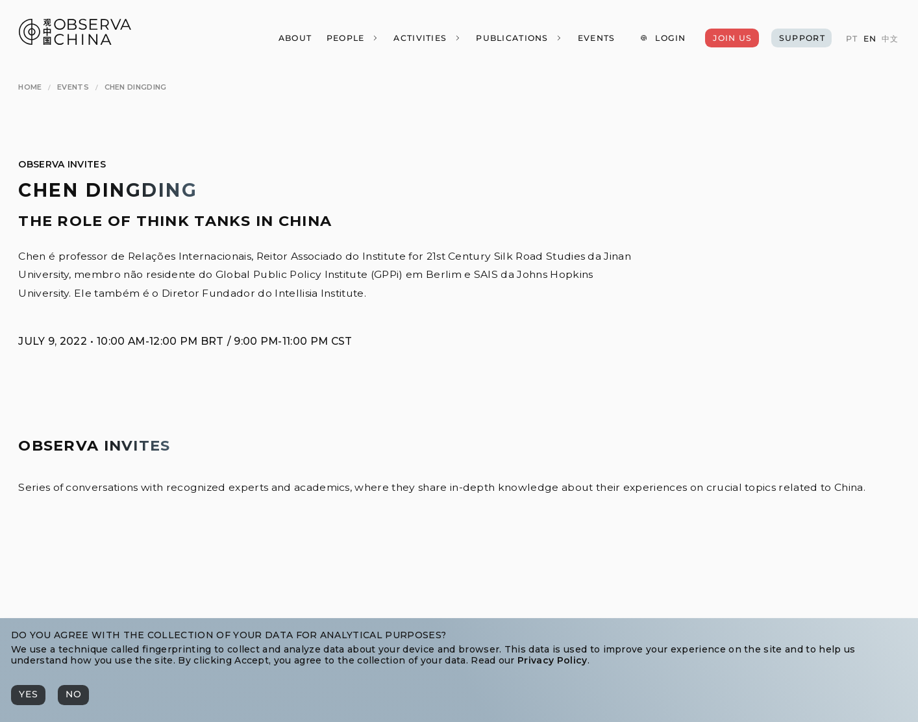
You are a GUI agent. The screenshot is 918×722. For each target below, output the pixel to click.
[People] (352, 38)
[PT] (852, 39)
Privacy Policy (552, 660)
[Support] (801, 38)
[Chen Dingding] (136, 87)
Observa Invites (62, 164)
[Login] (663, 38)
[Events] (595, 38)
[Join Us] (731, 38)
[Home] (30, 87)
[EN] (869, 39)
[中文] (890, 39)
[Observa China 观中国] (75, 41)
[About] (294, 38)
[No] (73, 694)
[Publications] (519, 38)
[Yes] (28, 694)
